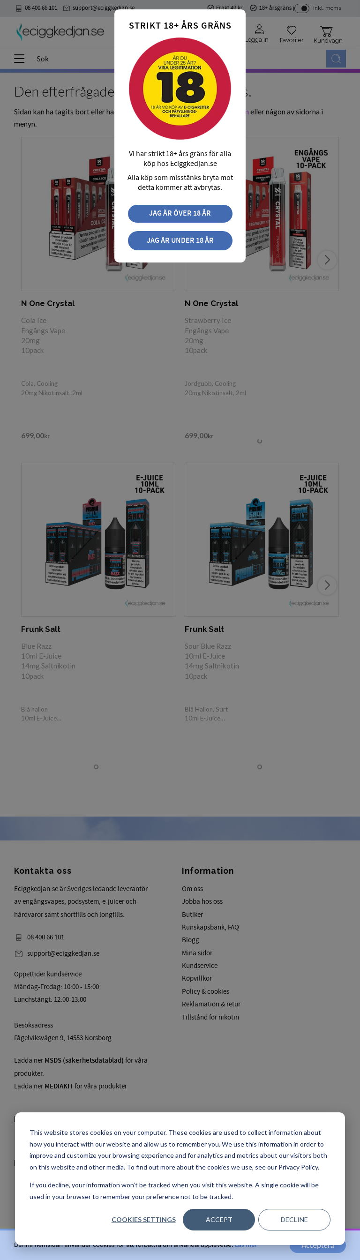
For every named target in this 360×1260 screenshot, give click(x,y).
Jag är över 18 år (180, 213)
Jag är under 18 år (180, 241)
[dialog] (180, 1178)
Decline (294, 1219)
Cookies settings (144, 1219)
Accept (219, 1219)
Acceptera (317, 1245)
